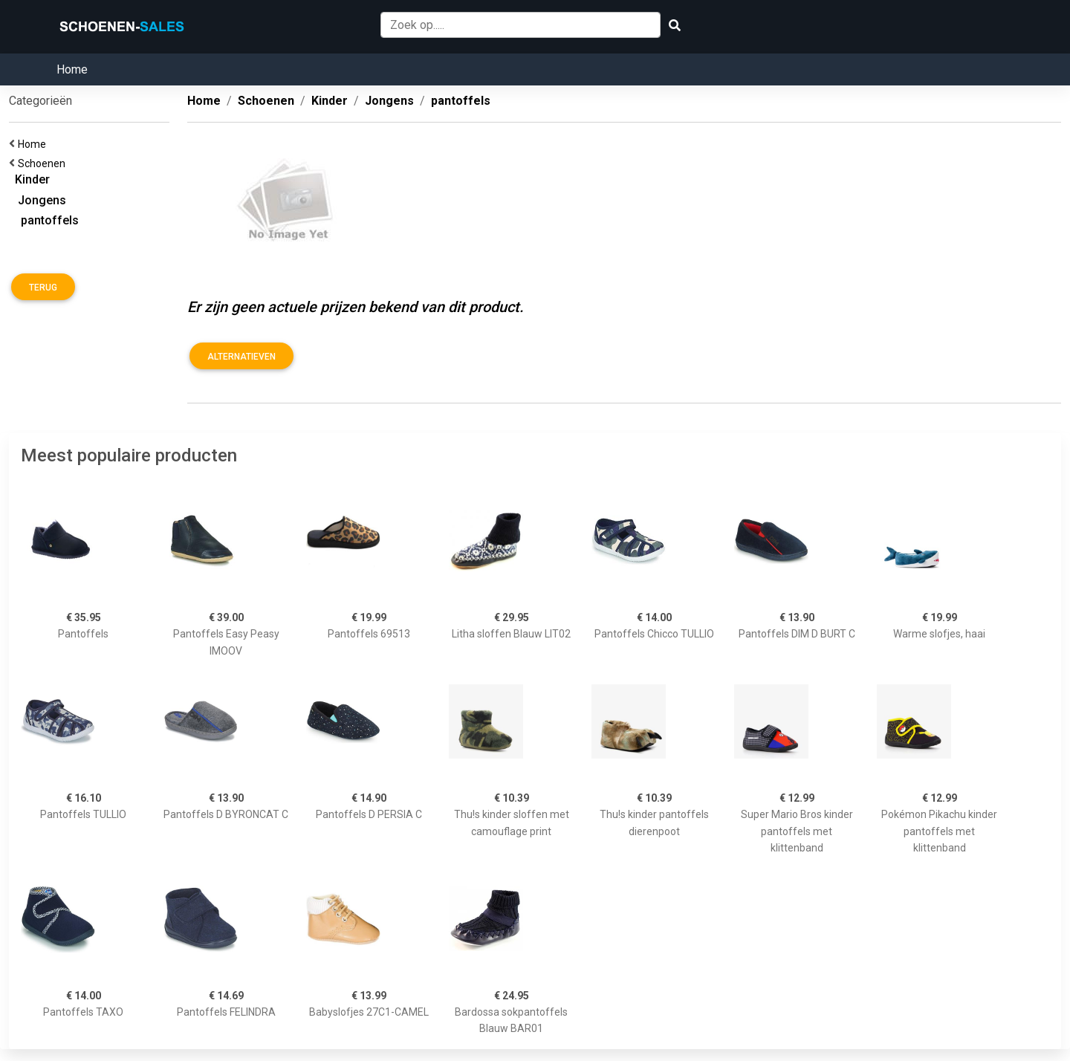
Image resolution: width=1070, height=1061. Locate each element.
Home (72, 69)
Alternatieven (241, 356)
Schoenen (44, 163)
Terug (43, 287)
